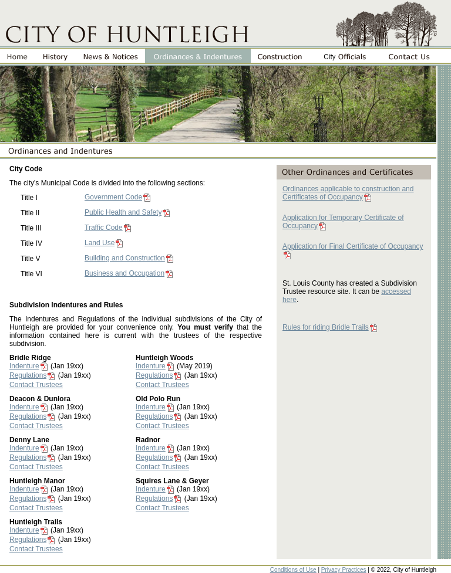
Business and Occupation (124, 273)
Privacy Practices (343, 570)
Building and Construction (125, 258)
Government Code (113, 197)
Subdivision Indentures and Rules (66, 305)
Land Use (100, 243)
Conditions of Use (293, 570)
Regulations (27, 375)
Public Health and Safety (123, 212)
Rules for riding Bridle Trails (325, 327)
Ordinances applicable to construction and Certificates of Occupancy (347, 193)
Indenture (24, 366)
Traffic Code (104, 227)
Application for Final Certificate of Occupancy (352, 246)
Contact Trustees (36, 385)
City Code (25, 169)
